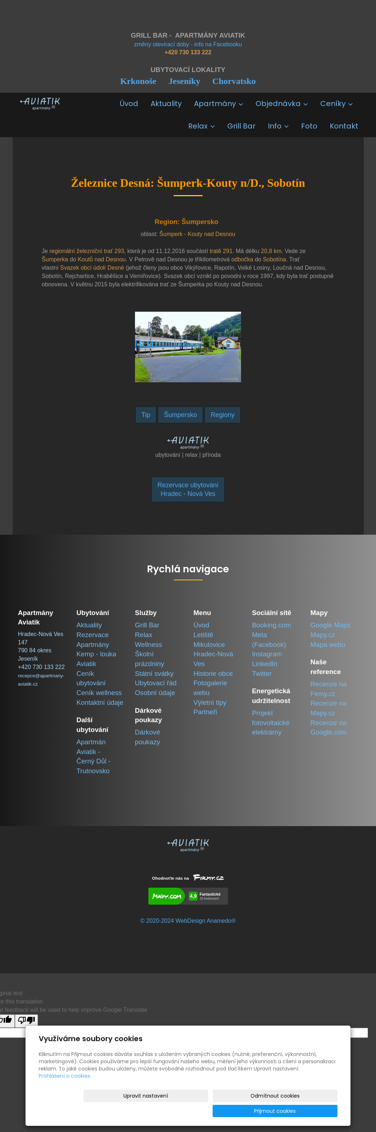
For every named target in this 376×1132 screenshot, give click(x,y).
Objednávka (281, 103)
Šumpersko (180, 414)
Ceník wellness (99, 693)
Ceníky (336, 103)
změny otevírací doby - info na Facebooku (188, 44)
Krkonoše (138, 81)
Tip (145, 414)
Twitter (262, 673)
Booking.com (271, 625)
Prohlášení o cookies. (65, 1091)
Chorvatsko (234, 81)
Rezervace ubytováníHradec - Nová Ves (188, 489)
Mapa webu (327, 644)
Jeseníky (184, 81)
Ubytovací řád (156, 683)
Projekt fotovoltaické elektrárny (271, 722)
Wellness (148, 644)
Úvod (129, 103)
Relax (201, 126)
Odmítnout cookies (251, 1111)
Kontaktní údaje (99, 702)
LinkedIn (265, 664)
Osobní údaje (155, 693)
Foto (309, 126)
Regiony (223, 414)
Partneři (205, 712)
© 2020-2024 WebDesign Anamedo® (188, 921)
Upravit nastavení (190, 1111)
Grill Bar (241, 126)
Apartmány (218, 103)
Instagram (267, 654)
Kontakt (344, 126)
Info (278, 126)
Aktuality (166, 103)
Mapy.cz (322, 635)
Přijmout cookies (310, 1111)
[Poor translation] (26, 1021)
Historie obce (213, 673)
